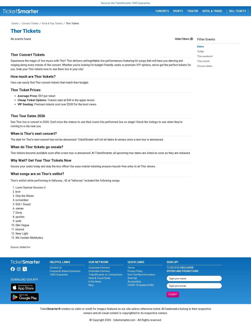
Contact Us (56, 267)
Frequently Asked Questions (65, 271)
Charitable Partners (99, 271)
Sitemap (132, 278)
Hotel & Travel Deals (99, 278)
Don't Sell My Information (141, 274)
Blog (91, 285)
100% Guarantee (59, 274)
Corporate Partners (99, 267)
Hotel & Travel (212, 11)
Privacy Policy (135, 271)
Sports (178, 11)
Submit (172, 294)
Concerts (162, 11)
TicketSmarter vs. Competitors (105, 274)
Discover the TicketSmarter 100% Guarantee (125, 3)
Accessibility (134, 281)
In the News (95, 281)
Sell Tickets (237, 11)
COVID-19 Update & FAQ (141, 285)
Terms (131, 267)
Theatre (192, 11)
